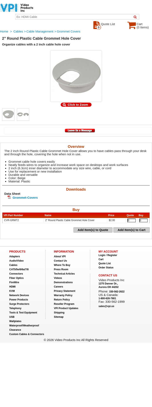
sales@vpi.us (106, 306)
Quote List (105, 263)
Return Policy (62, 299)
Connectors (16, 273)
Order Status (106, 267)
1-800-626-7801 (107, 298)
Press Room (61, 269)
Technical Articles (64, 273)
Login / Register (108, 255)
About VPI (60, 256)
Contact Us (60, 260)
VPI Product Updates (66, 308)
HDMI (12, 286)
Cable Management (40, 31)
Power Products (18, 299)
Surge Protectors (19, 304)
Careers (58, 286)
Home (4, 31)
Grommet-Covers (25, 197)
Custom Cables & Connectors (26, 334)
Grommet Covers (68, 31)
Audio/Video (16, 260)
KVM (12, 291)
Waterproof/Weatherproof (24, 325)
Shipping (59, 312)
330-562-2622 (117, 291)
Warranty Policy (63, 295)
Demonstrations (63, 282)
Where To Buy (62, 265)
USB (11, 316)
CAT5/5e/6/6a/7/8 (19, 269)
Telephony (15, 308)
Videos (58, 278)
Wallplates (15, 321)
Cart (101, 259)
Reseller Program (64, 304)
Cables (18, 31)
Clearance (15, 329)
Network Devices (19, 295)
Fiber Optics (16, 278)
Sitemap (59, 316)
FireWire (14, 282)
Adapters (14, 256)
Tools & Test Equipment (23, 312)
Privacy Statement (64, 291)
